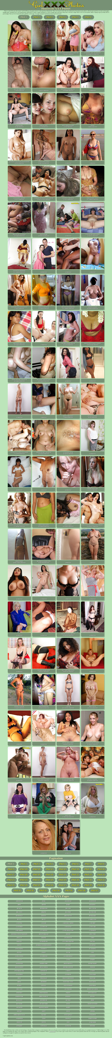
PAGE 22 (75, 875)
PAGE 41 (17, 890)
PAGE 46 (81, 890)
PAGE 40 (101, 885)
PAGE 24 (101, 875)
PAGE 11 (36, 869)
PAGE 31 (88, 880)
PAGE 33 (10, 885)
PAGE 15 (88, 869)
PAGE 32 (101, 880)
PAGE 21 (62, 875)
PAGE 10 (23, 869)
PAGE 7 (88, 864)
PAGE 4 (62, 17)
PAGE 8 (101, 864)
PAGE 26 (23, 880)
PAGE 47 (94, 890)
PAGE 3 (50, 17)
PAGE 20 (49, 875)
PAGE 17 (10, 875)
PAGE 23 (88, 875)
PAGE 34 (23, 885)
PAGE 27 (36, 880)
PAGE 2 (37, 17)
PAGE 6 (88, 17)
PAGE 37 (62, 885)
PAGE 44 (56, 890)
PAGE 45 (68, 890)
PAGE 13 (62, 869)
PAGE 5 (75, 17)
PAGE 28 (49, 880)
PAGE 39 (88, 885)
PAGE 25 (10, 880)
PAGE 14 (75, 869)
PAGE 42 (30, 890)
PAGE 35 (36, 885)
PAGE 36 (49, 885)
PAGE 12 (49, 869)
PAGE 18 (23, 875)
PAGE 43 (43, 890)
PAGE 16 (101, 869)
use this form (52, 1031)
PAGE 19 (36, 875)
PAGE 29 (62, 880)
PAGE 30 (75, 880)
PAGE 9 (11, 869)
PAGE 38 (75, 885)
